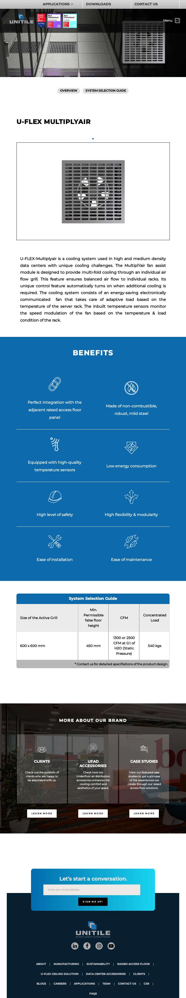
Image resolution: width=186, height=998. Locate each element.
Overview (68, 90)
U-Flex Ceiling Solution (59, 974)
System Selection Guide (105, 90)
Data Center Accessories (106, 974)
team (106, 984)
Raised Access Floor (133, 964)
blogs (41, 984)
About (41, 964)
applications (84, 984)
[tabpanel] (93, 191)
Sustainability (98, 964)
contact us (127, 984)
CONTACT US (146, 4)
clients (139, 974)
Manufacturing (66, 964)
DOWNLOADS (98, 4)
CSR (146, 984)
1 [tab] (93, 75)
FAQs (93, 994)
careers (60, 984)
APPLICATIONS (56, 4)
